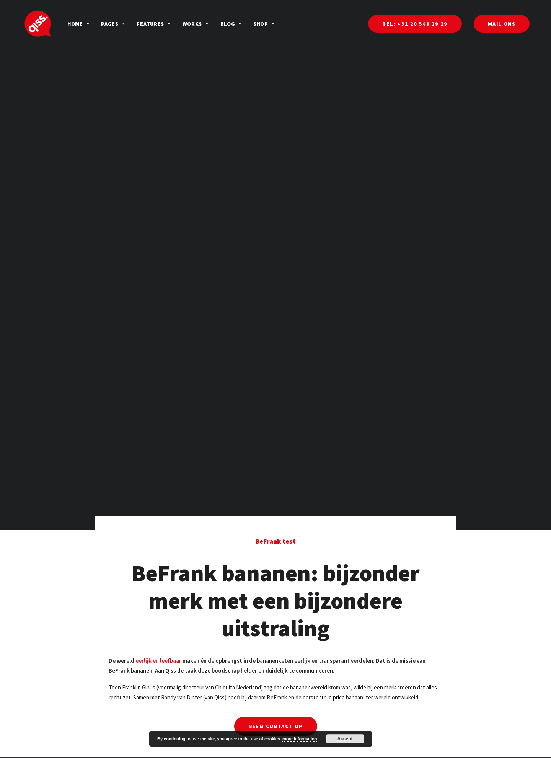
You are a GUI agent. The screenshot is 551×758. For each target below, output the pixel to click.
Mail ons (203, 748)
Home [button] (57, 23)
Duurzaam (111, 738)
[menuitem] (57, 23)
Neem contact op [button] (275, 654)
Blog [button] (209, 23)
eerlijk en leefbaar (158, 589)
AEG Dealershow (309, 748)
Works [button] (174, 23)
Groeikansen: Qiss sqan (126, 748)
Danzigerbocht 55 (406, 745)
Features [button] (132, 23)
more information (299, 739)
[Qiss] (27, 23)
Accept (345, 739)
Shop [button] (242, 23)
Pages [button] (91, 23)
